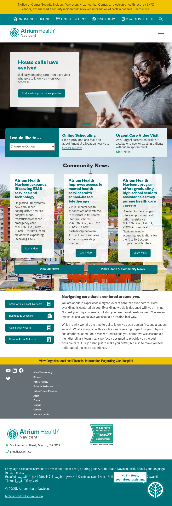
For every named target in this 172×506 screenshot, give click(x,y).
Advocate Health (41, 414)
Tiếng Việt (31, 481)
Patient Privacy (40, 382)
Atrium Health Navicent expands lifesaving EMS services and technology (31, 189)
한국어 (112, 477)
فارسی (58, 477)
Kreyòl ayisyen (87, 477)
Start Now (123, 152)
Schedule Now (72, 148)
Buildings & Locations (21, 316)
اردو (19, 481)
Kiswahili (152, 477)
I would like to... (25, 138)
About (36, 396)
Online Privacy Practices (45, 391)
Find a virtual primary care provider (41, 93)
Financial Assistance (43, 387)
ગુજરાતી (70, 477)
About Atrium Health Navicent (25, 304)
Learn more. (142, 9)
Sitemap (37, 377)
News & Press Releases (22, 339)
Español (10, 477)
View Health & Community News (123, 269)
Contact (37, 410)
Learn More (31, 248)
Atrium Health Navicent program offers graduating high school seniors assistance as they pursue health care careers (140, 193)
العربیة (22, 477)
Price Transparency (42, 373)
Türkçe (9, 481)
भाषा (102, 477)
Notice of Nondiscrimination (24, 496)
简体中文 (45, 477)
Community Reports (20, 328)
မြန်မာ (33, 477)
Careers (37, 405)
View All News (49, 269)
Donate (36, 400)
